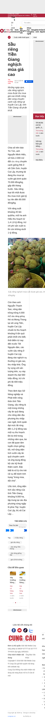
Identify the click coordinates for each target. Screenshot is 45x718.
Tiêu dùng (8, 31)
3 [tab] (17, 602)
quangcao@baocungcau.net (16, 15)
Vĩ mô (5, 31)
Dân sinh (37, 31)
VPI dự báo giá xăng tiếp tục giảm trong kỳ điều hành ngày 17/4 (39, 143)
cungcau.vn (12, 716)
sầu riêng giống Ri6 (15, 554)
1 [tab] (13, 602)
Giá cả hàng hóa (13, 589)
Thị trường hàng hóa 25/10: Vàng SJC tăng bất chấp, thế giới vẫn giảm (14, 580)
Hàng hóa (33, 31)
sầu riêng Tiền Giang (15, 548)
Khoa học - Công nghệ (29, 31)
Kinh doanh (17, 31)
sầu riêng (15, 162)
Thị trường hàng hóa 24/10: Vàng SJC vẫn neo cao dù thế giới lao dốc (24, 580)
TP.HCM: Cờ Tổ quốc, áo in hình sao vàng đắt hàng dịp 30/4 (39, 125)
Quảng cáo (11, 14)
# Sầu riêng (19, 538)
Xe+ (25, 31)
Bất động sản (22, 31)
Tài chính (12, 31)
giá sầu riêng (15, 542)
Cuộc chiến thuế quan (21, 37)
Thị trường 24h (10, 81)
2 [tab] (15, 602)
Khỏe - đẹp (41, 31)
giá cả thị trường (16, 559)
